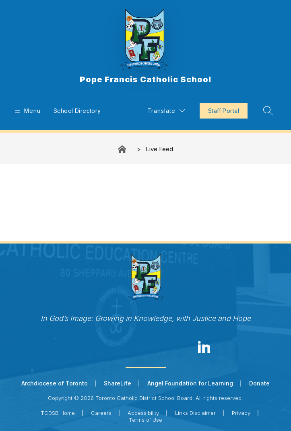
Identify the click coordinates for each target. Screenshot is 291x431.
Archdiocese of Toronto (54, 383)
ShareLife (117, 383)
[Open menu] (27, 111)
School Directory (77, 110)
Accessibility (143, 413)
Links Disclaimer (195, 413)
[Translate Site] (166, 111)
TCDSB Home (58, 413)
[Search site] (268, 110)
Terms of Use (145, 419)
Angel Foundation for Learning (190, 383)
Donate (259, 383)
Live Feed (159, 149)
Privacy (241, 413)
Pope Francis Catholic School (123, 149)
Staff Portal (223, 110)
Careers (101, 413)
